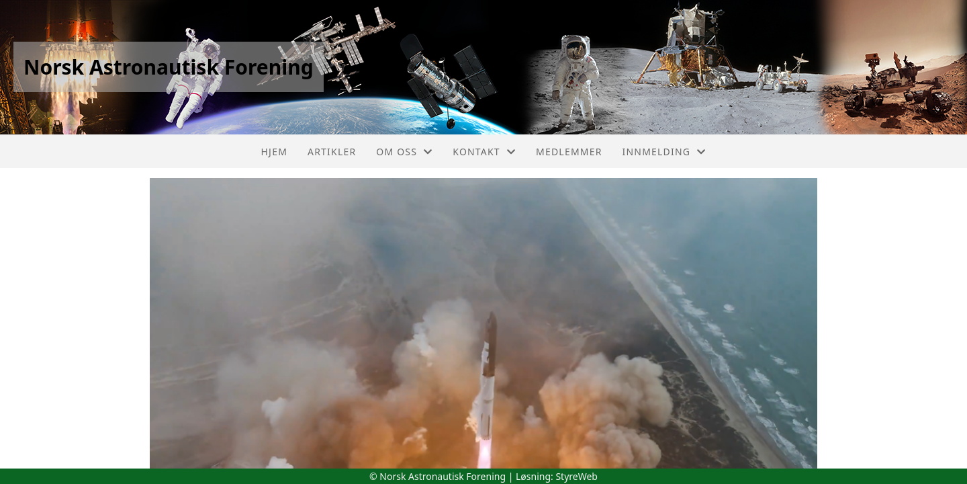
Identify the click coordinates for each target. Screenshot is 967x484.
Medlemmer (569, 151)
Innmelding (664, 151)
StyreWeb (576, 476)
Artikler (332, 151)
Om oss (404, 151)
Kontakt (484, 151)
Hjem (274, 151)
